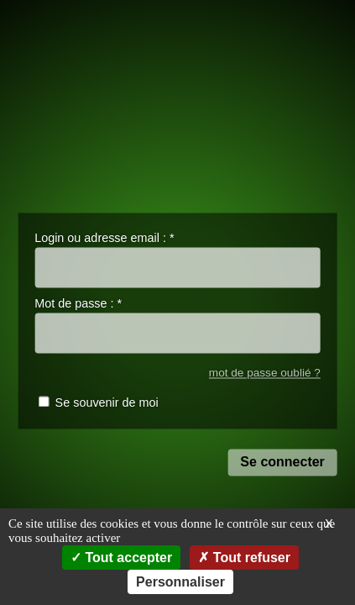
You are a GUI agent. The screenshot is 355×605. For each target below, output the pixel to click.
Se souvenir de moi (107, 403)
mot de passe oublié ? (265, 372)
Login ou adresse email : (104, 238)
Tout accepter (121, 557)
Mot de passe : (78, 304)
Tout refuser (244, 557)
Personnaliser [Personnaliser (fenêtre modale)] (180, 582)
